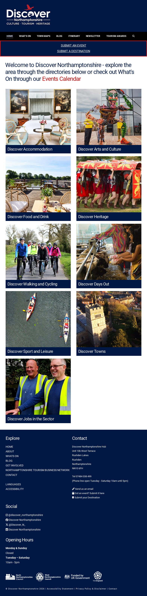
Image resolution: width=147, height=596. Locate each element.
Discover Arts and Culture (99, 149)
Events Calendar (61, 78)
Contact (113, 589)
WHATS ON (12, 456)
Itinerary (74, 36)
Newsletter (93, 36)
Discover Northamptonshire (23, 519)
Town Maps (43, 36)
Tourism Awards (116, 36)
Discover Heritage (93, 216)
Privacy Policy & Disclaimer (91, 589)
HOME (9, 446)
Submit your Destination (86, 497)
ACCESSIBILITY (15, 489)
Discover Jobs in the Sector (30, 419)
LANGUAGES (13, 484)
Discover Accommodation (29, 149)
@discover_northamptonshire (24, 515)
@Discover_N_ (15, 524)
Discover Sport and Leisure (30, 351)
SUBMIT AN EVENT (73, 45)
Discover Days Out (93, 284)
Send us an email (82, 489)
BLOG (9, 460)
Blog (59, 36)
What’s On (25, 36)
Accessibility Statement (60, 589)
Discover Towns (92, 351)
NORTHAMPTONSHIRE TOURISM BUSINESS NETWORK (38, 470)
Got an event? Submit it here (88, 493)
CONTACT (11, 474)
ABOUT (10, 451)
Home (10, 36)
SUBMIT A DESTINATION (73, 51)
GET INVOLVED (14, 465)
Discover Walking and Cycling (32, 284)
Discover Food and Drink (28, 216)
